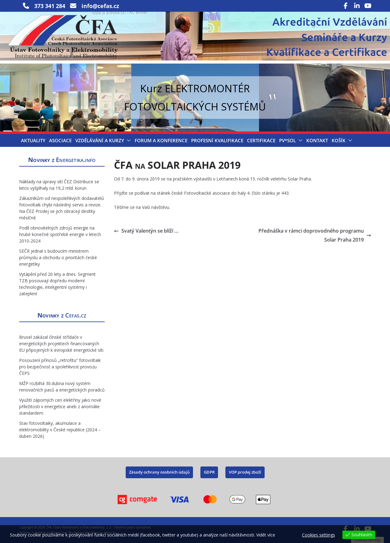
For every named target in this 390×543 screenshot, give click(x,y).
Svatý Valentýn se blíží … (146, 230)
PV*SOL (287, 140)
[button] (127, 140)
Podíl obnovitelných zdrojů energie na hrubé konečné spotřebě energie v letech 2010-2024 (60, 234)
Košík (339, 140)
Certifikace (261, 140)
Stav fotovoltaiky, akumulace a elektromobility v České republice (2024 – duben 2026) (60, 429)
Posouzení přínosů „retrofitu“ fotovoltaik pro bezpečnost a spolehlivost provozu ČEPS (60, 366)
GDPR (209, 472)
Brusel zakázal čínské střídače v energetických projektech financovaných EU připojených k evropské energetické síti (61, 343)
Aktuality (33, 140)
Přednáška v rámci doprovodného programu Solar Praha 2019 (314, 235)
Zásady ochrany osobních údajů (159, 472)
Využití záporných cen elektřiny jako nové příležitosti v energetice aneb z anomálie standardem (60, 406)
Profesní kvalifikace (217, 140)
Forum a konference (161, 140)
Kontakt (317, 140)
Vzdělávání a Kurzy (99, 140)
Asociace (60, 140)
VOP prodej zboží (245, 472)
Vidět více (265, 535)
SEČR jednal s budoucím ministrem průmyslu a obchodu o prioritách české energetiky (58, 257)
